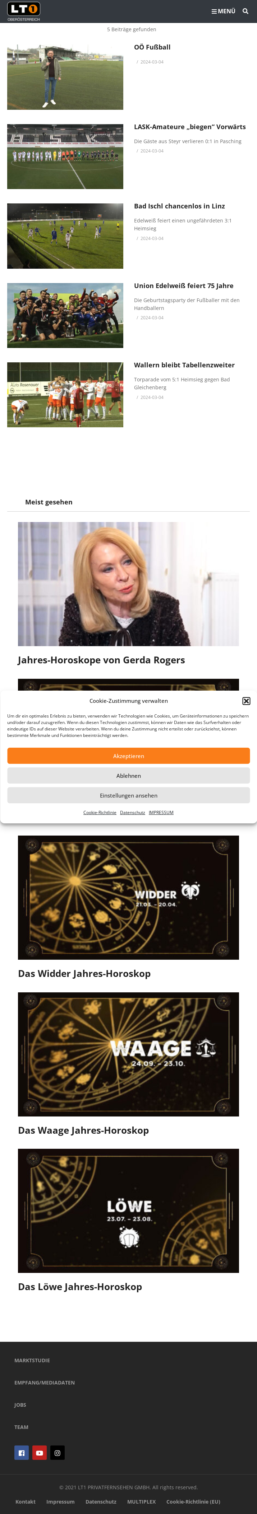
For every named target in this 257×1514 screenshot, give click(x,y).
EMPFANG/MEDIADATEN (44, 1382)
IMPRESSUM (161, 812)
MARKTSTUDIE (32, 1360)
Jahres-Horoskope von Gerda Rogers (101, 659)
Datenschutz (132, 812)
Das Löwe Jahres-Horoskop (80, 1286)
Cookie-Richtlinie (99, 812)
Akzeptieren (128, 756)
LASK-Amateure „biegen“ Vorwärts (190, 126)
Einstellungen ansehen (128, 795)
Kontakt (25, 1501)
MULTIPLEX (141, 1501)
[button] (246, 701)
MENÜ (223, 11)
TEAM (21, 1427)
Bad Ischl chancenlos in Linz (179, 206)
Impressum (60, 1501)
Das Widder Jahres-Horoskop (84, 973)
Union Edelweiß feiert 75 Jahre (184, 285)
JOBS (20, 1404)
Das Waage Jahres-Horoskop (83, 1130)
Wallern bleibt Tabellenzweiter (184, 365)
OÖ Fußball (152, 47)
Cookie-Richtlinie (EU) (193, 1501)
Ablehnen (128, 775)
